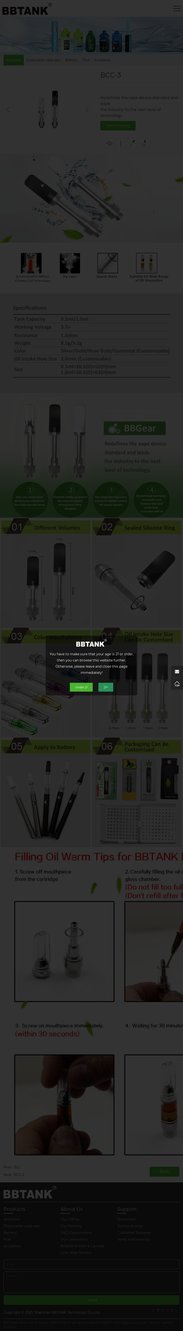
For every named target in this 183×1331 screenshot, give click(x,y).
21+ (106, 687)
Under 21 (81, 687)
